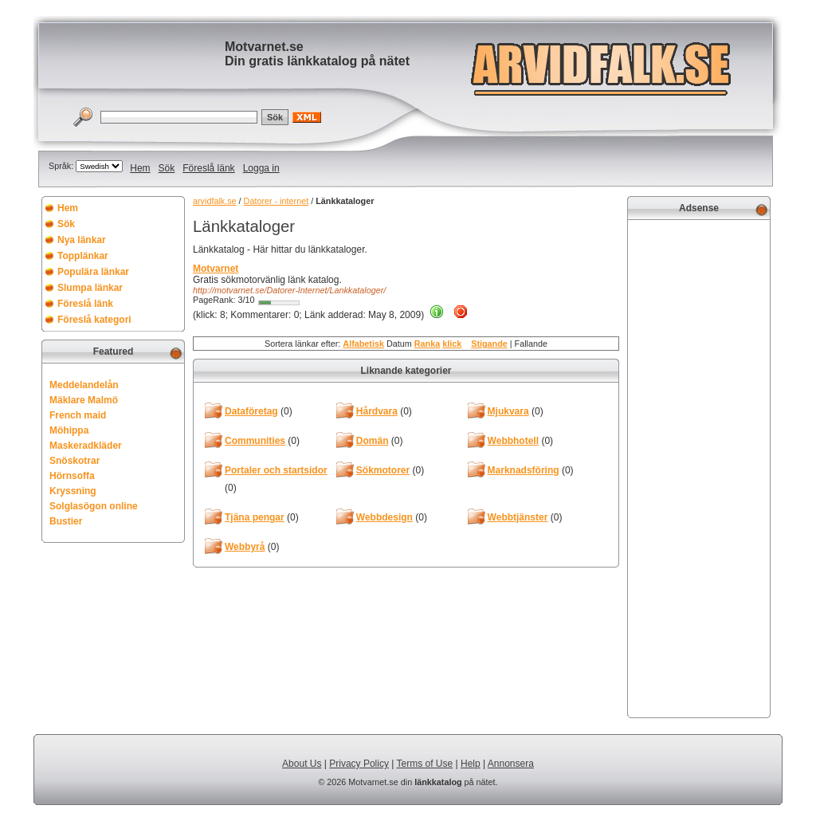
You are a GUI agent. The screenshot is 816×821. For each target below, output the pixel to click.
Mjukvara (508, 411)
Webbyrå (245, 546)
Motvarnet (215, 268)
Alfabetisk (363, 343)
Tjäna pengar (254, 517)
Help (471, 763)
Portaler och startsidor (276, 470)
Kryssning (72, 491)
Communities (255, 440)
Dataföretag (251, 411)
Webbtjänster (518, 517)
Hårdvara (377, 411)
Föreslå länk (208, 168)
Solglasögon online (93, 506)
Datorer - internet (276, 201)
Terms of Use (425, 763)
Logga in (261, 168)
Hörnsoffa (72, 475)
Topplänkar (82, 255)
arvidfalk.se (215, 201)
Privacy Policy (359, 763)
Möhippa (68, 430)
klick (451, 343)
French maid (77, 415)
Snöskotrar (74, 460)
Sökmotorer (383, 470)
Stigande (489, 343)
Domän (372, 440)
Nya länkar (81, 240)
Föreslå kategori (94, 319)
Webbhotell (513, 440)
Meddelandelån (84, 385)
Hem (140, 168)
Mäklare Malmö (83, 400)
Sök (167, 168)
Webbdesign (384, 517)
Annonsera (511, 763)
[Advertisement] (699, 467)
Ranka (427, 343)
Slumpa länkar (90, 287)
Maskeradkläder (85, 445)
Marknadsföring (523, 470)
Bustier (65, 521)
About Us (301, 763)
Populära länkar (93, 271)
